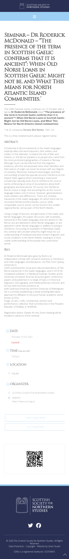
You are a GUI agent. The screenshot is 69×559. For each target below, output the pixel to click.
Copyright (30, 546)
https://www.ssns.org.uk (23, 401)
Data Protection (16, 546)
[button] (34, 16)
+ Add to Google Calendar (35, 418)
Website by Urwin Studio (48, 546)
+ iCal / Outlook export (35, 427)
